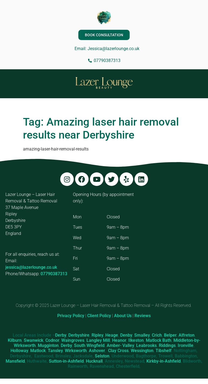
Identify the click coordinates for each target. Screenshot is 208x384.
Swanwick (33, 340)
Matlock (38, 350)
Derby (60, 335)
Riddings (167, 345)
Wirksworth (76, 350)
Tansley (55, 350)
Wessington (142, 350)
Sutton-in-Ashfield (66, 361)
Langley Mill (98, 340)
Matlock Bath (158, 340)
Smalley (142, 335)
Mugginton (48, 345)
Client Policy (99, 315)
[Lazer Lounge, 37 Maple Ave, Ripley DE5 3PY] (171, 232)
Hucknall (94, 361)
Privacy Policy (70, 315)
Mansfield (15, 361)
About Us (123, 315)
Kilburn (15, 340)
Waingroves (72, 340)
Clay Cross (118, 350)
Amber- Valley (120, 345)
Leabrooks (146, 345)
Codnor (52, 340)
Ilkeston (136, 340)
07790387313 (54, 273)
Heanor (119, 340)
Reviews (143, 315)
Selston (102, 356)
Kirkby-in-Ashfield (163, 361)
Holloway (19, 350)
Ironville (185, 345)
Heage (111, 335)
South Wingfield (89, 345)
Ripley (97, 335)
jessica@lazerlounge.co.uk (31, 267)
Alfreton (186, 335)
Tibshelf (164, 350)
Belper (170, 335)
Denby (126, 335)
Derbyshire (78, 335)
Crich (157, 335)
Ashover (97, 350)
